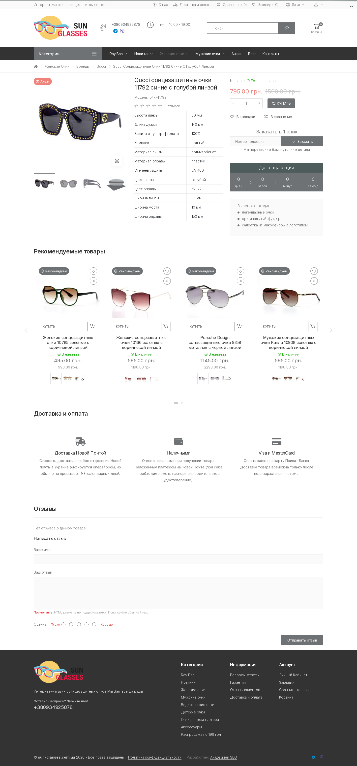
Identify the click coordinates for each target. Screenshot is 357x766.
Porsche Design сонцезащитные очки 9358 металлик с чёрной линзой (215, 342)
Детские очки (193, 712)
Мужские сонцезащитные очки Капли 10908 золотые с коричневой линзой (289, 342)
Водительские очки (197, 705)
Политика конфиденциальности (154, 757)
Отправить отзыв (302, 640)
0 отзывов (172, 106)
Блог (252, 54)
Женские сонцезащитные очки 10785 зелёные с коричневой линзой (68, 342)
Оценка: (40, 624)
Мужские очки (208, 54)
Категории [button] (49, 53)
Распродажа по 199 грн (201, 734)
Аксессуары (191, 727)
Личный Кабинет (293, 675)
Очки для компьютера (200, 719)
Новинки (141, 54)
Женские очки (172, 54)
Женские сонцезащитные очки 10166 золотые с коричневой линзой (141, 342)
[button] (316, 28)
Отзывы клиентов (245, 690)
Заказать (302, 141)
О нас (160, 4)
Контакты (271, 54)
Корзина (286, 697)
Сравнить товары (294, 690)
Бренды (82, 66)
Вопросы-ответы (244, 675)
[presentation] (26, 330)
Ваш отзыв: (43, 572)
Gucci (101, 66)
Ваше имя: (42, 550)
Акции (236, 54)
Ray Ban (116, 54)
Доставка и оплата (192, 4)
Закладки (287, 682)
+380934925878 (125, 24)
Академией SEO (223, 757)
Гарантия (238, 682)
